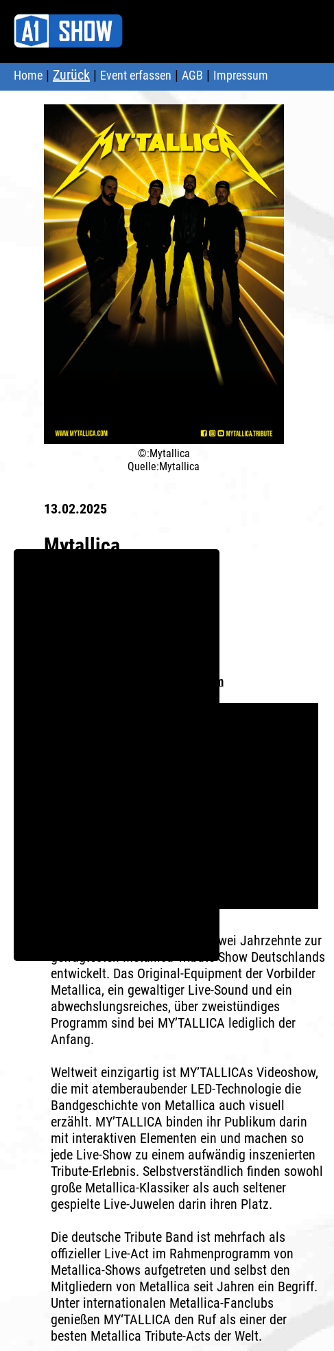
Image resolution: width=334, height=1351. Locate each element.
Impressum (240, 75)
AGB (192, 75)
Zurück (71, 75)
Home (28, 75)
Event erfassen (135, 75)
